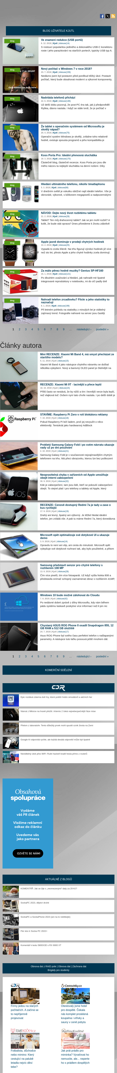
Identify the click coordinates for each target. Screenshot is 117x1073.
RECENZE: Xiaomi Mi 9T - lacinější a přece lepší (70, 384)
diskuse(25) (64, 245)
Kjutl (55, 43)
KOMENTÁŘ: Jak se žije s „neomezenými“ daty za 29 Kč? (49, 888)
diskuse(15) (63, 361)
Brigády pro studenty (58, 970)
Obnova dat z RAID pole (43, 966)
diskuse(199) (64, 306)
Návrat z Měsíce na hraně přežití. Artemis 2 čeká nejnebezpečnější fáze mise (58, 711)
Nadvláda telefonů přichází (58, 97)
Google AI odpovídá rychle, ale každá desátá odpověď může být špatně (55, 739)
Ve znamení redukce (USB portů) (62, 39)
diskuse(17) (63, 632)
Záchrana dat (79, 966)
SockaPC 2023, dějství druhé (35, 902)
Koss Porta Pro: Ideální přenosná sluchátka (69, 155)
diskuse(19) (63, 511)
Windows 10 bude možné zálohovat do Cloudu (70, 595)
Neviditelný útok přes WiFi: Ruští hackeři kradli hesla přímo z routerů (54, 754)
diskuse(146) (65, 101)
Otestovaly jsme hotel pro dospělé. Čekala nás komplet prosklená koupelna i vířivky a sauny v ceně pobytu (74, 1014)
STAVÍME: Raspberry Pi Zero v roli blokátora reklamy (74, 414)
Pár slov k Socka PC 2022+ (34, 931)
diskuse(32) (63, 481)
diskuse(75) (64, 133)
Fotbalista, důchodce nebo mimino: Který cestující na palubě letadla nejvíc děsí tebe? (23, 1058)
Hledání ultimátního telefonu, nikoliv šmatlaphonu (73, 184)
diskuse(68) (63, 187)
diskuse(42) (62, 598)
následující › (84, 329)
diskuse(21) (63, 451)
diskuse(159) (65, 72)
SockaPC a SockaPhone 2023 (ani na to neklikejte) (45, 917)
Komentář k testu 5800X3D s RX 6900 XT (41, 945)
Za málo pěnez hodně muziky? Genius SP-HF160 (72, 270)
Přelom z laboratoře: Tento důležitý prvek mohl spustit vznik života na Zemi (57, 725)
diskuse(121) (65, 274)
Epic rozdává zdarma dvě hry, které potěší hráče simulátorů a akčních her (56, 697)
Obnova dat (64, 966)
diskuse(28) (64, 216)
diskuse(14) (64, 43)
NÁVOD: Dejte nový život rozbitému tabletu (68, 213)
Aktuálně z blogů (58, 879)
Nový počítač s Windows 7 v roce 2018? (66, 68)
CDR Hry (58, 687)
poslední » (102, 329)
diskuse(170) (65, 159)
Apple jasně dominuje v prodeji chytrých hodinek (72, 241)
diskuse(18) (63, 418)
